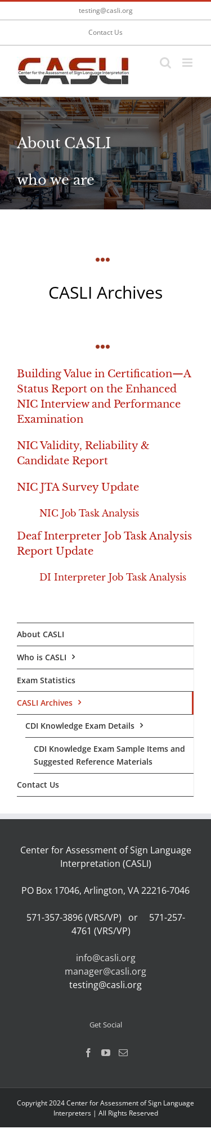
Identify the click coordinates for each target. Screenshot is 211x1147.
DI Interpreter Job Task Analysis (112, 577)
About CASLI (40, 634)
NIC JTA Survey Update (78, 487)
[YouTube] (105, 1052)
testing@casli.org (106, 10)
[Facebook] (88, 1052)
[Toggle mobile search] (165, 62)
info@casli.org (106, 958)
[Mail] (123, 1052)
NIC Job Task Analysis (89, 513)
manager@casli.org (105, 971)
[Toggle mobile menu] (188, 62)
